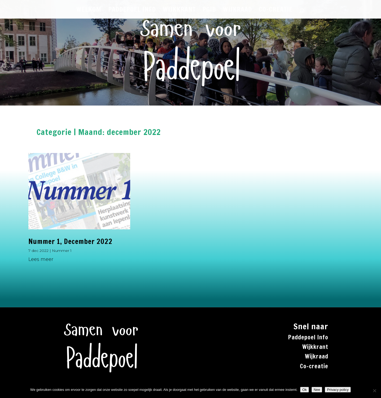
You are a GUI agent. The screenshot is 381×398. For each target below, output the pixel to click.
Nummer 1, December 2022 (70, 241)
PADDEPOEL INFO (132, 10)
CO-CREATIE (275, 10)
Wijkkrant (315, 347)
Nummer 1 (62, 250)
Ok (304, 390)
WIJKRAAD (237, 10)
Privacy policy (337, 390)
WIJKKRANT (179, 10)
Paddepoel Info (308, 337)
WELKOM (88, 10)
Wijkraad (316, 356)
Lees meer (40, 259)
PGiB (209, 10)
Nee (317, 390)
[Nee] (374, 390)
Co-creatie (314, 366)
